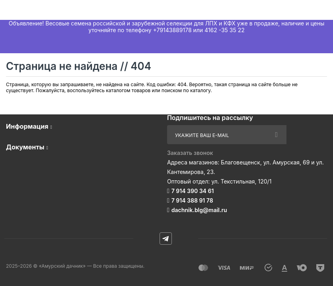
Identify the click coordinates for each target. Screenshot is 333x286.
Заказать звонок (190, 152)
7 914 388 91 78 (192, 200)
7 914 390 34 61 (192, 190)
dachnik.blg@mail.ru (199, 210)
